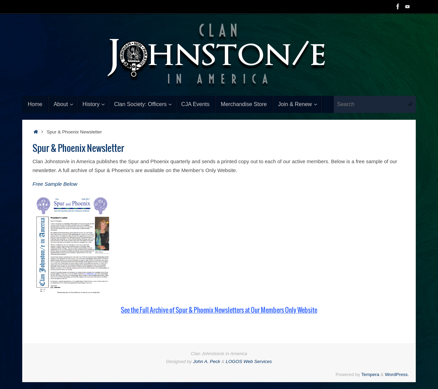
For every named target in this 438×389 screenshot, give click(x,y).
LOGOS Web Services (249, 361)
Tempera (370, 374)
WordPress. (397, 374)
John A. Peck (206, 361)
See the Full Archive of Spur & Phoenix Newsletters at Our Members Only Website (219, 310)
